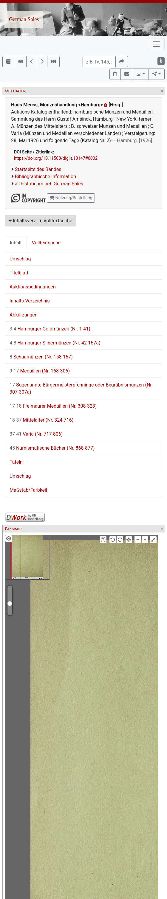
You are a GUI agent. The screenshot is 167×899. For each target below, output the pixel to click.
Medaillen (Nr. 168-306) (40, 371)
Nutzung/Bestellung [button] (71, 197)
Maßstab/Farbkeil (28, 490)
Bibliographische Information (45, 176)
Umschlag (20, 259)
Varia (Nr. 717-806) (36, 434)
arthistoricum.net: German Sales (49, 184)
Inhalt (16, 243)
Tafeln (16, 462)
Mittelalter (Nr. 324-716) (41, 420)
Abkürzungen (24, 315)
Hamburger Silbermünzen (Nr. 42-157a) (55, 343)
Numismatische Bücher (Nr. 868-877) (52, 448)
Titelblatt (19, 273)
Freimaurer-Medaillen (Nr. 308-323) (53, 406)
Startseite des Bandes (38, 169)
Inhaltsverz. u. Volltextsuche (40, 220)
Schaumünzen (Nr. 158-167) (41, 357)
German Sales (24, 19)
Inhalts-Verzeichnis (30, 301)
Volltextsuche (46, 243)
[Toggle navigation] (156, 44)
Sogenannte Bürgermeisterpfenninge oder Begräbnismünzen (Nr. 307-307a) (81, 388)
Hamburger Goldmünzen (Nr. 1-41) (50, 329)
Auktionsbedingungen (33, 287)
